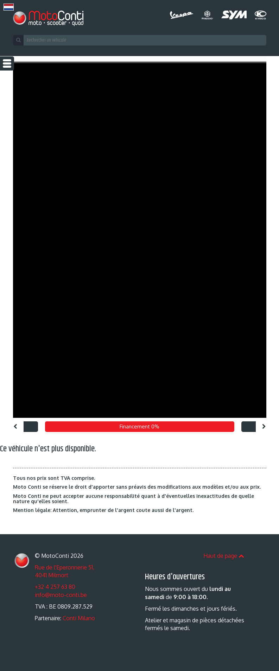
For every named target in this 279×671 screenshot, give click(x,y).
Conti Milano (79, 618)
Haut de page (223, 555)
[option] (139, 237)
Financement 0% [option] (139, 426)
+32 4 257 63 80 (55, 586)
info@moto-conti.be (61, 594)
